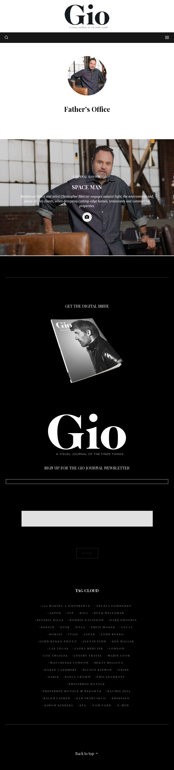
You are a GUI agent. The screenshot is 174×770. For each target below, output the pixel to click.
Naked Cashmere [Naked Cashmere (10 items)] (60, 670)
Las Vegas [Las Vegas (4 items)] (59, 648)
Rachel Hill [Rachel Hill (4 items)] (119, 691)
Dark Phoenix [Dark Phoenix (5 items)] (123, 620)
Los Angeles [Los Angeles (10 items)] (55, 655)
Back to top (87, 753)
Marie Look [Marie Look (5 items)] (119, 655)
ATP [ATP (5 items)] (70, 613)
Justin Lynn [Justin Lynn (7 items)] (94, 641)
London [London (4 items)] (117, 648)
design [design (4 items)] (48, 627)
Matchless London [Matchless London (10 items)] (69, 662)
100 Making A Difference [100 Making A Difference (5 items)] (66, 606)
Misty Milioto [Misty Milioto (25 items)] (109, 662)
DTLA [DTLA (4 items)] (80, 627)
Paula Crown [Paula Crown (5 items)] (78, 677)
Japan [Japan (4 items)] (89, 634)
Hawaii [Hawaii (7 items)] (55, 634)
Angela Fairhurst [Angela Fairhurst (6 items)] (114, 606)
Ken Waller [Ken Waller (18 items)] (123, 641)
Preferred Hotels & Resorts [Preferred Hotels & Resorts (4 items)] (72, 691)
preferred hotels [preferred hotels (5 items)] (87, 684)
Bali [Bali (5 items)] (84, 613)
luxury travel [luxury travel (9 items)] (88, 655)
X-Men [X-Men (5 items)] (123, 705)
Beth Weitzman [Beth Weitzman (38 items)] (109, 613)
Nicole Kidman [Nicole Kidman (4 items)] (97, 670)
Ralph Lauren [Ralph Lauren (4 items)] (57, 698)
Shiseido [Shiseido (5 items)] (121, 698)
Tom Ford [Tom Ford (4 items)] (102, 705)
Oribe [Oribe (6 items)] (123, 670)
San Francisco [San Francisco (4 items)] (91, 698)
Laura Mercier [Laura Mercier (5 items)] (89, 648)
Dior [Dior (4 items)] (65, 627)
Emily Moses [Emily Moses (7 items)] (103, 627)
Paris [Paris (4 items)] (53, 677)
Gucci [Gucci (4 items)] (127, 627)
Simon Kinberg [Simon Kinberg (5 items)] (59, 705)
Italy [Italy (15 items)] (73, 634)
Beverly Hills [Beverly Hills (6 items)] (50, 620)
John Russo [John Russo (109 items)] (112, 634)
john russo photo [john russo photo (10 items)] (58, 641)
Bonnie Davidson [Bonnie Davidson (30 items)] (87, 620)
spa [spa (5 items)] (83, 705)
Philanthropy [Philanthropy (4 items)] (111, 677)
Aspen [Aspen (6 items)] (55, 613)
